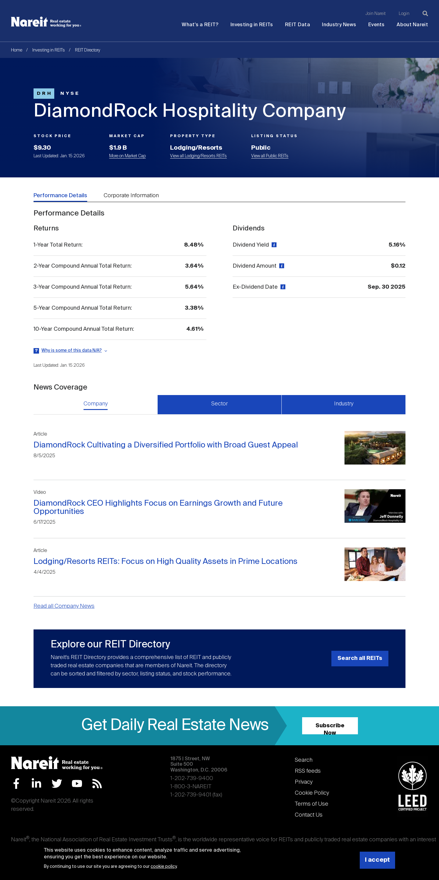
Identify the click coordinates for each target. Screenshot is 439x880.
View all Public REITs (269, 156)
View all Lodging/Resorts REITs (198, 156)
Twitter (57, 783)
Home (16, 50)
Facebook (16, 783)
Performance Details (60, 195)
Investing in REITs (251, 24)
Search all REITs (359, 658)
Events (376, 24)
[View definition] (273, 245)
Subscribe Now (330, 728)
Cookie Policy (312, 793)
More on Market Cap (127, 156)
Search (303, 760)
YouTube (77, 783)
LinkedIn (36, 783)
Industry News (339, 24)
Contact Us (309, 815)
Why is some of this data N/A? (71, 350)
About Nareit (412, 24)
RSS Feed (97, 783)
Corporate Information (131, 195)
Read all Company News (64, 606)
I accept (377, 860)
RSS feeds (308, 771)
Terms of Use (311, 804)
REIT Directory (87, 50)
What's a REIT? (200, 24)
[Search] (425, 13)
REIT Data (297, 24)
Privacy (303, 782)
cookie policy (164, 866)
